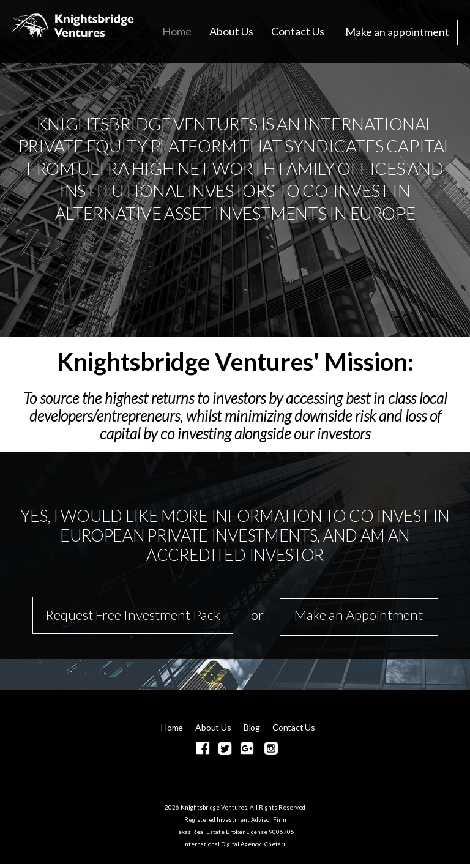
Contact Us (297, 31)
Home (177, 31)
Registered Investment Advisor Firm (235, 819)
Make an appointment (397, 32)
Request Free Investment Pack (132, 614)
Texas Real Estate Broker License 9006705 (235, 831)
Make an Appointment (358, 614)
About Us (231, 31)
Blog (252, 727)
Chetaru (275, 843)
